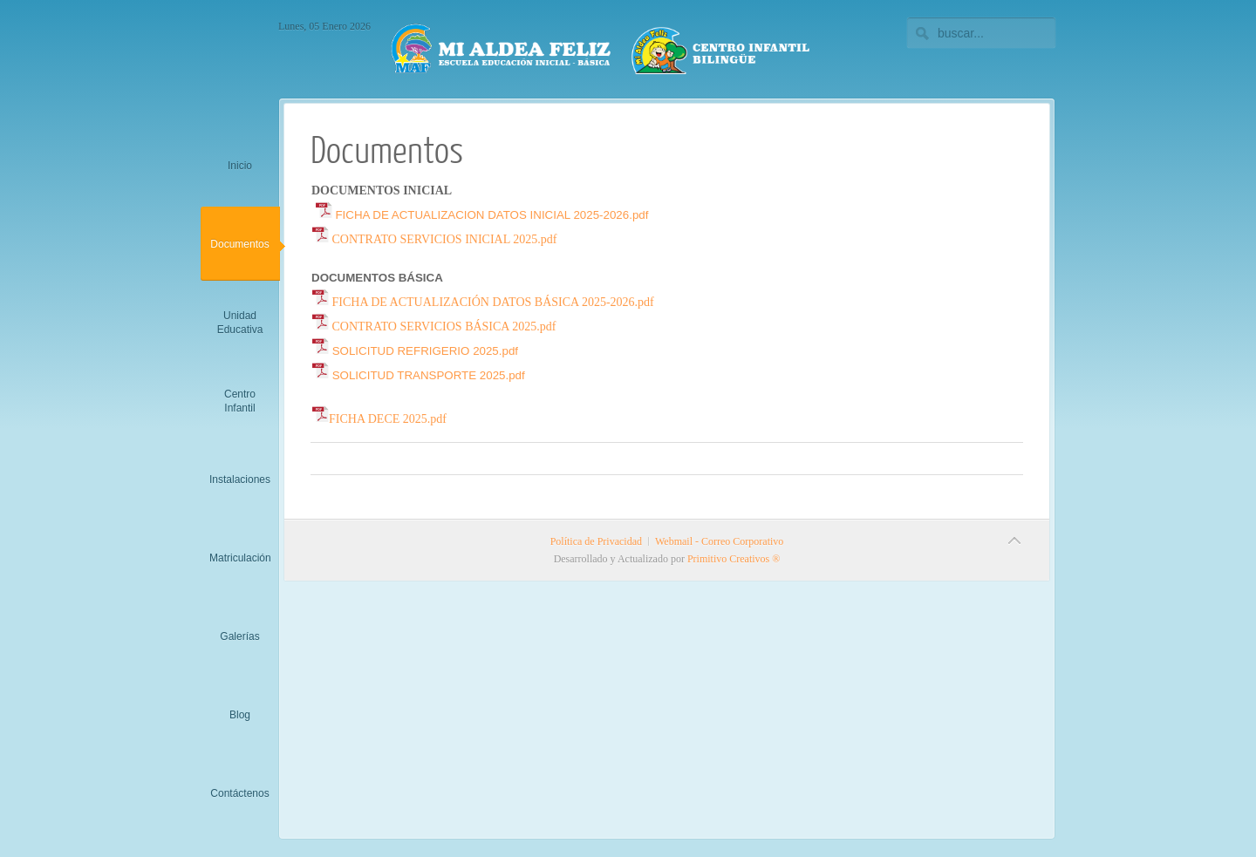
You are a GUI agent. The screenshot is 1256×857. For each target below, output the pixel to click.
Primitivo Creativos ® (733, 559)
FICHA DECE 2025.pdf (379, 418)
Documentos (387, 148)
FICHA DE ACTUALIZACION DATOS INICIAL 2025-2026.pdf (482, 214)
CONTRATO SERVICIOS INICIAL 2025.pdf (433, 239)
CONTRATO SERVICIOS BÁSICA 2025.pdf (433, 326)
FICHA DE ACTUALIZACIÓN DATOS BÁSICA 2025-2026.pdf (482, 302)
